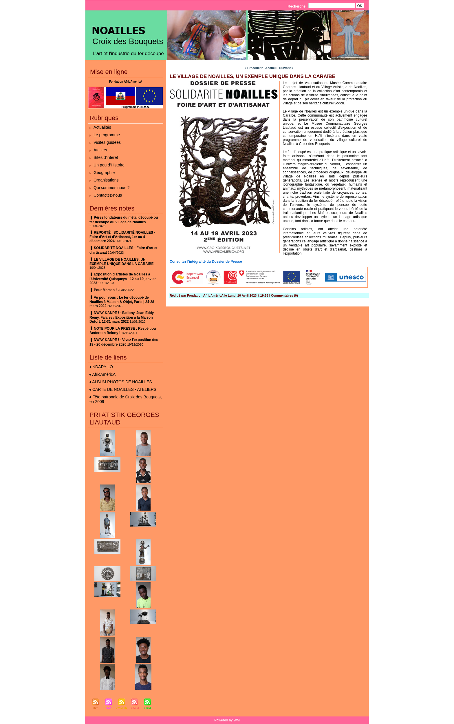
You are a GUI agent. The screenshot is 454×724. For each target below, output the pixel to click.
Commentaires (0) (284, 295)
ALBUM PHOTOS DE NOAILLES (122, 382)
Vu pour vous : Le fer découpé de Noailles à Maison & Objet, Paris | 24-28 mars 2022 (121, 301)
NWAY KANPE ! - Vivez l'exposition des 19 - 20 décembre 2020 (123, 342)
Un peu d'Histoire (109, 165)
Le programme (107, 135)
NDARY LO (102, 366)
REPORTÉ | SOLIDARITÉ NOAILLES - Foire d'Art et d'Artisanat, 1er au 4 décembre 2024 (122, 237)
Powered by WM (227, 720)
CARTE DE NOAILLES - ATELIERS (124, 389)
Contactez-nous (108, 195)
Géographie (104, 172)
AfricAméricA (104, 374)
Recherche (297, 6)
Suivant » (286, 68)
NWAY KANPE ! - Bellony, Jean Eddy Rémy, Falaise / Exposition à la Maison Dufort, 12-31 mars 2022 (121, 317)
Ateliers (100, 150)
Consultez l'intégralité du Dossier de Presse (206, 262)
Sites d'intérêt (106, 157)
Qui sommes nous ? (112, 187)
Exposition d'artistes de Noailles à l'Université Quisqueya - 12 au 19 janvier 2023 (122, 278)
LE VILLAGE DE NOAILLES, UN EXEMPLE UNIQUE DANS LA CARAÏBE (121, 261)
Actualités (102, 127)
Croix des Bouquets (127, 41)
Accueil (271, 68)
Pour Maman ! (105, 290)
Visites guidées (107, 142)
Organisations (106, 180)
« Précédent (254, 68)
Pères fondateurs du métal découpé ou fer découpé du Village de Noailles (123, 219)
